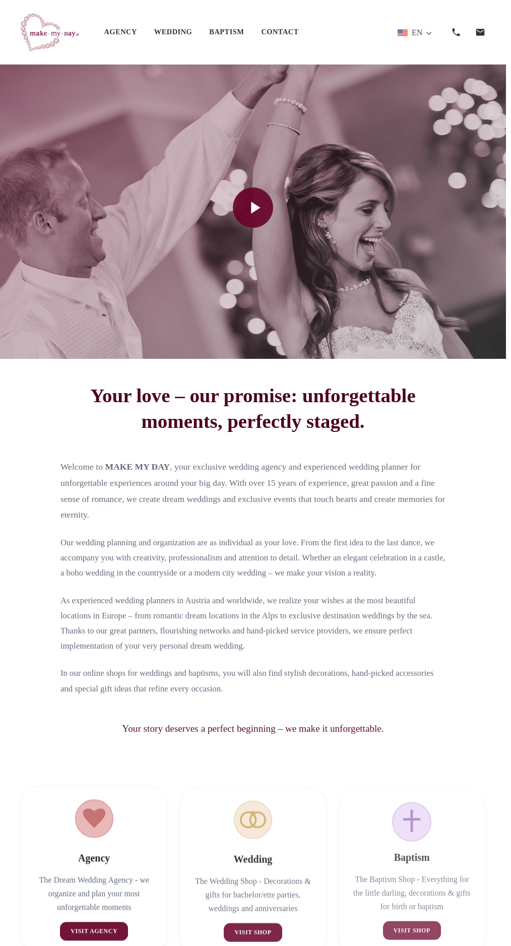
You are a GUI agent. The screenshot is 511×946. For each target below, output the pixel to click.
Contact (279, 32)
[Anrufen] (456, 32)
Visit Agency (94, 935)
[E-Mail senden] (480, 32)
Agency (120, 32)
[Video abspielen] (253, 207)
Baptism (226, 32)
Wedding (173, 32)
